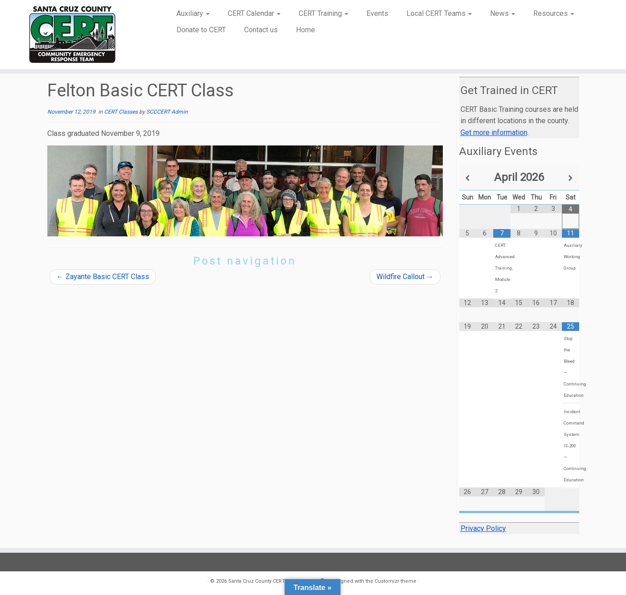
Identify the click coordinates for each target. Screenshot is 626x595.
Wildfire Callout (405, 276)
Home (305, 29)
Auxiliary (193, 13)
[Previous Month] (467, 178)
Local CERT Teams (439, 13)
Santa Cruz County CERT (256, 581)
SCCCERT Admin (167, 112)
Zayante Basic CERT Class (102, 276)
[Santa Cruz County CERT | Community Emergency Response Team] (72, 35)
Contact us (261, 29)
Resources (553, 13)
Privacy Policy (483, 528)
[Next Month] (570, 178)
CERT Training (323, 13)
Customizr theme (395, 581)
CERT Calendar (254, 13)
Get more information (494, 132)
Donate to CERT (201, 29)
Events (377, 13)
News (502, 13)
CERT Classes (121, 112)
